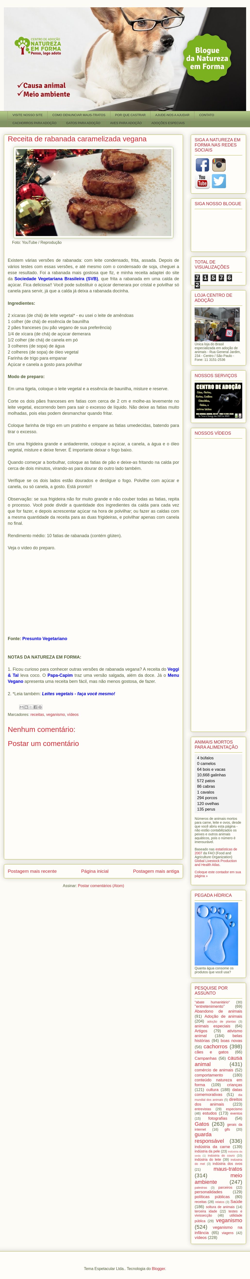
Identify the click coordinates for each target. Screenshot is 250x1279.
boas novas (231, 1040)
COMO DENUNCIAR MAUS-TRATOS (78, 115)
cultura (212, 1089)
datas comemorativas (218, 1092)
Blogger (158, 1269)
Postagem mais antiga (156, 871)
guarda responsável (209, 1137)
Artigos (201, 1031)
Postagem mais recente (32, 871)
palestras (201, 1187)
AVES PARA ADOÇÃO (126, 123)
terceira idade (206, 1211)
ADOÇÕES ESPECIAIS (168, 123)
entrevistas (203, 1109)
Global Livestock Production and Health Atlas (216, 863)
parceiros (225, 1187)
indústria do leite (208, 1159)
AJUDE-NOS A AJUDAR (172, 115)
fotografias (217, 1118)
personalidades (208, 1192)
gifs (227, 1129)
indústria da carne (212, 1146)
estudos (209, 1113)
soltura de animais (220, 1207)
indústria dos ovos (227, 1164)
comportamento (209, 1075)
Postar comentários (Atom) (101, 886)
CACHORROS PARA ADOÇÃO (35, 123)
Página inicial (94, 871)
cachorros (215, 1046)
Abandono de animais (218, 1011)
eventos (236, 1113)
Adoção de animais (223, 1016)
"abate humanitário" (212, 1002)
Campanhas (206, 1058)
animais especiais (212, 1026)
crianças (234, 1085)
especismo (234, 1109)
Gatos (202, 1124)
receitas (37, 714)
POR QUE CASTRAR (130, 115)
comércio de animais (214, 1070)
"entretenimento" (210, 1006)
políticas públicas (212, 1196)
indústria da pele (207, 1151)
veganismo (55, 714)
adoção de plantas (221, 1021)
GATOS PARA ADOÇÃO (83, 123)
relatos (220, 1202)
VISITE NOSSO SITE (28, 115)
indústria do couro (221, 1155)
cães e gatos (211, 1052)
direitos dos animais (218, 1102)
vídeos (73, 714)
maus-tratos (228, 1169)
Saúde (236, 1201)
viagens (227, 1233)
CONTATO (206, 115)
